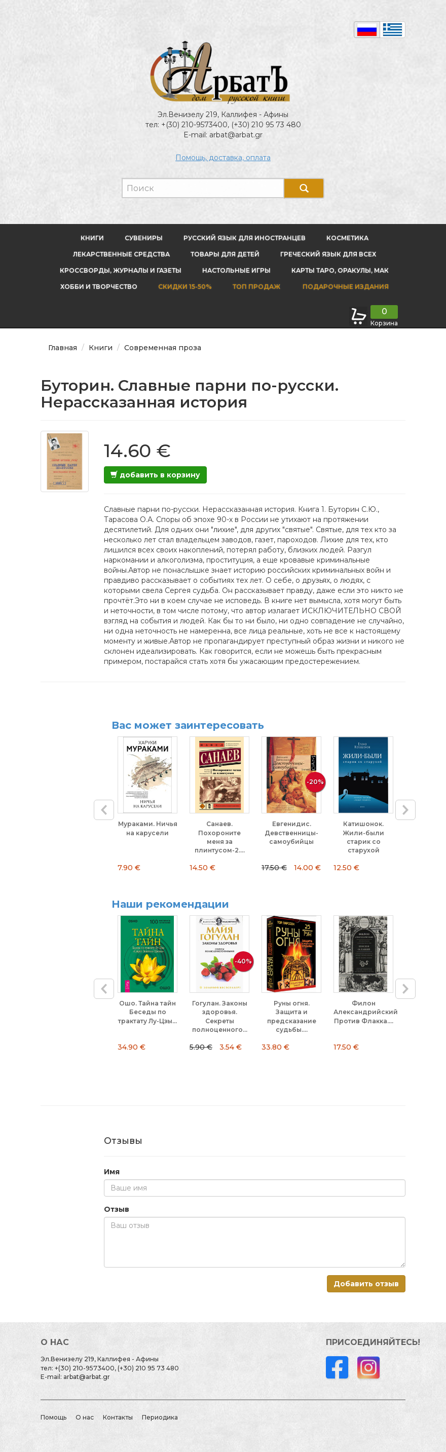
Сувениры (144, 238)
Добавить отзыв (366, 1283)
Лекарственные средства (121, 254)
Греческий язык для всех (328, 254)
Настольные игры (236, 270)
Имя (112, 1171)
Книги (92, 238)
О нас (85, 1417)
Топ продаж (256, 286)
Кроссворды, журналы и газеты (120, 270)
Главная (62, 347)
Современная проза (162, 347)
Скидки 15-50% (185, 286)
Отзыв (116, 1209)
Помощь (53, 1417)
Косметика (347, 238)
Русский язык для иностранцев (244, 238)
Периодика (160, 1417)
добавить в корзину (155, 474)
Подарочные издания (345, 286)
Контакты (118, 1417)
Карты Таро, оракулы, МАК (340, 270)
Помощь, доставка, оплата (223, 157)
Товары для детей (225, 254)
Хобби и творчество (98, 286)
